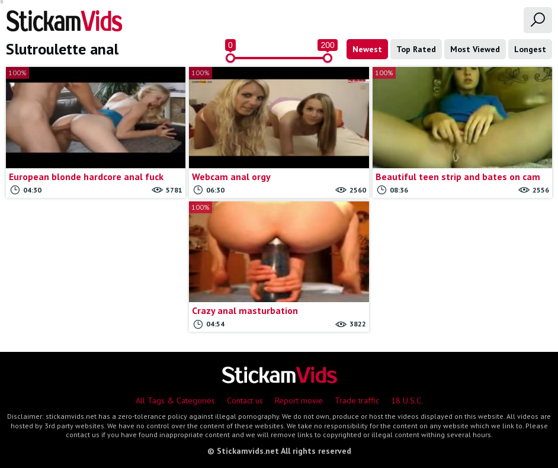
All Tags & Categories (175, 400)
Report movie (299, 400)
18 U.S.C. (407, 400)
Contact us (245, 400)
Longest (530, 49)
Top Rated (416, 49)
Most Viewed (475, 49)
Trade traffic (357, 400)
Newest (367, 49)
